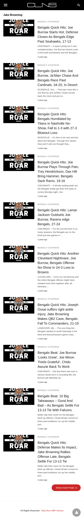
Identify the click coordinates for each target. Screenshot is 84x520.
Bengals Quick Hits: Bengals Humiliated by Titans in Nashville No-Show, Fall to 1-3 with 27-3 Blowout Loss (57, 123)
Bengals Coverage (49, 22)
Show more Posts (65, 487)
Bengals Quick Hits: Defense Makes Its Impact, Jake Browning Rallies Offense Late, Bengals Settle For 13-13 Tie (57, 452)
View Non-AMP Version (52, 510)
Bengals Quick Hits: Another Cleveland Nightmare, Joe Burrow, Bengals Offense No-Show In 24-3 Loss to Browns (58, 263)
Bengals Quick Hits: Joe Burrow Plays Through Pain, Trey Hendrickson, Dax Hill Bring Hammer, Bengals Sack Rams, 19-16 (58, 171)
